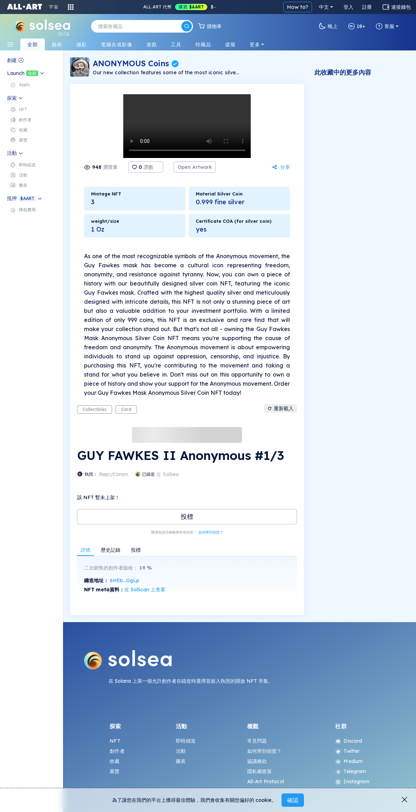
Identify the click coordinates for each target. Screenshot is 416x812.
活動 (181, 751)
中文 (324, 7)
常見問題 (257, 741)
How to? (297, 7)
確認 (292, 800)
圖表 (181, 761)
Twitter (347, 751)
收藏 (114, 761)
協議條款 (257, 761)
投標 (187, 516)
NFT (115, 741)
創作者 (117, 751)
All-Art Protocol (265, 781)
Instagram (352, 781)
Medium (349, 761)
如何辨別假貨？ (211, 532)
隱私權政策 (259, 771)
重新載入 (280, 408)
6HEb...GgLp (124, 580)
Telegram (350, 771)
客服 (385, 26)
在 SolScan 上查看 (144, 589)
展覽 (114, 771)
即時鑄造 (186, 741)
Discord (348, 741)
